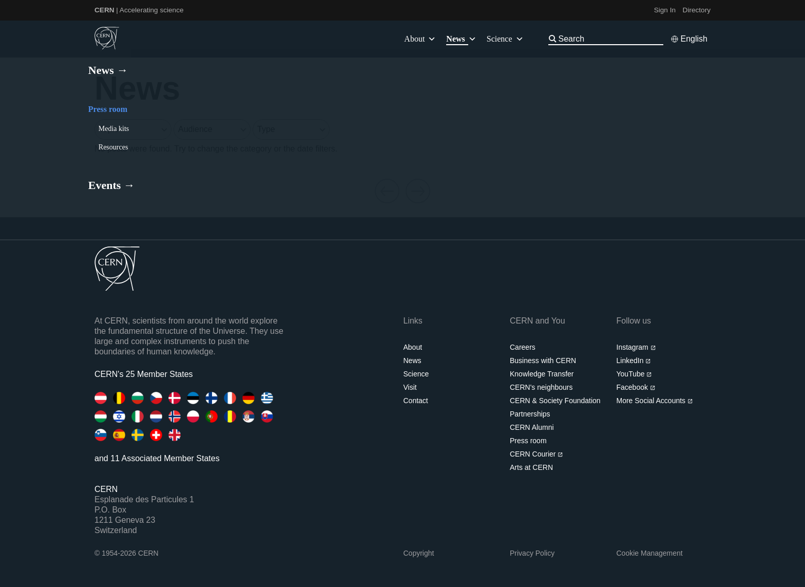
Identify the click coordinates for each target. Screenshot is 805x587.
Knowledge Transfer (542, 374)
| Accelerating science (139, 10)
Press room (528, 441)
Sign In (665, 10)
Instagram (636, 347)
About (413, 347)
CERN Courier (536, 454)
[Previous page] (387, 192)
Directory (697, 10)
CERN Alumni (532, 427)
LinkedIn (634, 360)
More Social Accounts (655, 400)
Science (505, 39)
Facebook (636, 387)
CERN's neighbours (541, 387)
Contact (416, 400)
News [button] (461, 39)
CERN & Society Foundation (555, 400)
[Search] (610, 38)
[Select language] (689, 39)
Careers (522, 347)
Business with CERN (543, 360)
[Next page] (418, 192)
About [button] (420, 39)
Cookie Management (650, 553)
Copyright (419, 553)
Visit (410, 387)
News (412, 360)
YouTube (634, 374)
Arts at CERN (531, 467)
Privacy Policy (532, 553)
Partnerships (530, 414)
